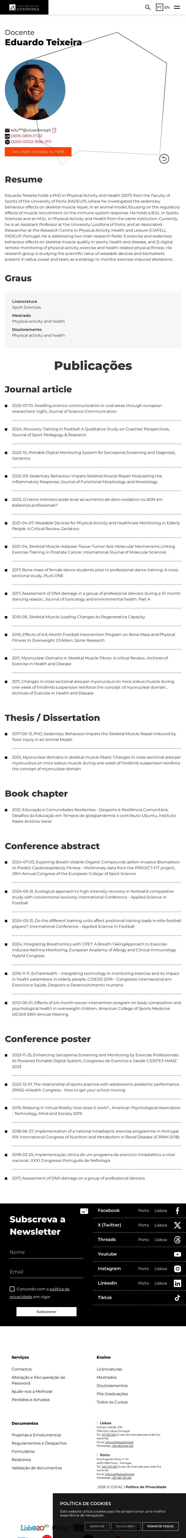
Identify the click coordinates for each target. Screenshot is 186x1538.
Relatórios (21, 1459)
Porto (143, 1210)
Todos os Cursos (112, 1402)
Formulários (23, 1451)
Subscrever (46, 1312)
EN (167, 7)
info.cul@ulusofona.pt (119, 1442)
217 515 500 (109, 1434)
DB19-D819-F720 (26, 136)
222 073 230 (109, 1466)
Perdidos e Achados (31, 1399)
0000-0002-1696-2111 (31, 141)
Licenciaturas (109, 1369)
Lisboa (161, 1210)
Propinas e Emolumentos (36, 1435)
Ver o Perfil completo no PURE (38, 152)
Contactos (22, 1369)
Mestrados (107, 1377)
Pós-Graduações (112, 1394)
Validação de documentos (37, 1468)
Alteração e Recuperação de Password (38, 1380)
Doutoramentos (112, 1385)
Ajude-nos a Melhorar (32, 1391)
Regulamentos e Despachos (39, 1443)
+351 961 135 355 (121, 1477)
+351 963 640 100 (122, 1445)
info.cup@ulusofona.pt (119, 1474)
